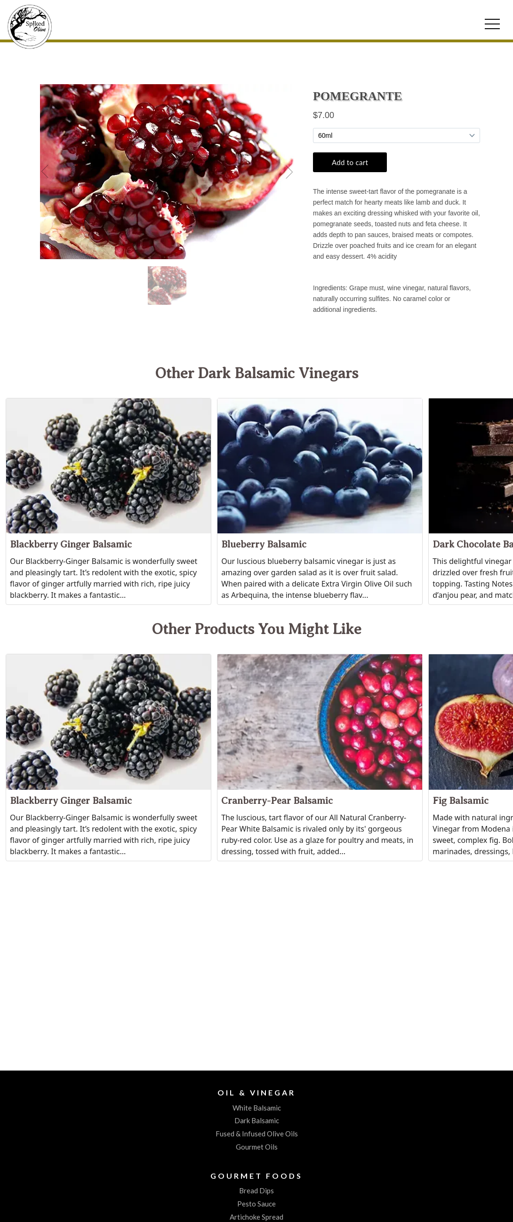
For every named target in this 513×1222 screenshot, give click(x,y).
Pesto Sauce (256, 1203)
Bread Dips (256, 1190)
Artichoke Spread (256, 1217)
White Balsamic (256, 1107)
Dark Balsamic (256, 1120)
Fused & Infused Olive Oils (257, 1133)
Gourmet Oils (257, 1147)
